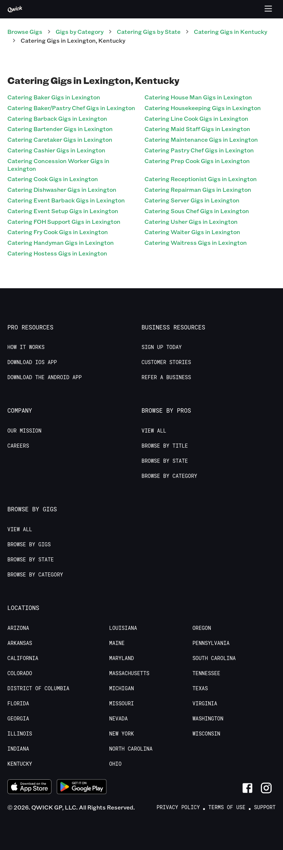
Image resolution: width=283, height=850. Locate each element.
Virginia (204, 703)
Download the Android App (44, 377)
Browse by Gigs (29, 544)
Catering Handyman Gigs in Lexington (60, 242)
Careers (18, 445)
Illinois (19, 733)
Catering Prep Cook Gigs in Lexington (197, 161)
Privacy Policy (178, 807)
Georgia (18, 718)
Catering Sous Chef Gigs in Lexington (196, 211)
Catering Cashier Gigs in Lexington (56, 150)
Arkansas (19, 643)
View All (154, 430)
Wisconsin (206, 733)
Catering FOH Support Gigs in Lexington (63, 221)
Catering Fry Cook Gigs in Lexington (57, 232)
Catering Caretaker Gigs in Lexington (59, 139)
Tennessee (206, 673)
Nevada (118, 718)
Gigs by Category (80, 31)
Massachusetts (129, 673)
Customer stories (166, 362)
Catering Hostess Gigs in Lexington (57, 253)
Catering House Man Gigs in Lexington (198, 97)
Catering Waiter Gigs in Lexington (192, 232)
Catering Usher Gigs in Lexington (191, 221)
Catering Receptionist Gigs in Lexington (200, 179)
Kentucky (19, 764)
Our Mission (24, 430)
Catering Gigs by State (149, 31)
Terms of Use (226, 807)
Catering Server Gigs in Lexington (192, 200)
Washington (207, 718)
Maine (117, 643)
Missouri (121, 703)
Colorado (19, 673)
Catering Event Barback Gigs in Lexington (66, 200)
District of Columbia (38, 688)
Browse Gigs (24, 31)
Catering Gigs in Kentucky (230, 31)
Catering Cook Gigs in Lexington (52, 179)
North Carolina (131, 748)
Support (265, 807)
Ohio (115, 764)
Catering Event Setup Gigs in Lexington (62, 211)
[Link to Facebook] (247, 788)
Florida (18, 703)
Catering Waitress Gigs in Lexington (195, 242)
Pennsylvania (211, 643)
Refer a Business (166, 377)
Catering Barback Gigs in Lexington (57, 118)
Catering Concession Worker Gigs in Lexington (58, 164)
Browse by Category (169, 476)
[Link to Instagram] (266, 788)
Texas (200, 688)
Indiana (18, 748)
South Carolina (214, 658)
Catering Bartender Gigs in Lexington (60, 129)
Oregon (201, 628)
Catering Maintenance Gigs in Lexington (201, 139)
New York (121, 733)
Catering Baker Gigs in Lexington (53, 97)
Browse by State (165, 461)
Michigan (121, 688)
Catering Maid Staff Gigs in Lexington (197, 129)
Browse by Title (165, 445)
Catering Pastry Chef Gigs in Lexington (199, 150)
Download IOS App (32, 362)
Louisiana (123, 628)
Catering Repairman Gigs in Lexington (197, 189)
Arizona (18, 628)
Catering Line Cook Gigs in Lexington (196, 118)
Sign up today (162, 347)
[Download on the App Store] (29, 787)
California (22, 658)
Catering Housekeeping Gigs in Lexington (202, 108)
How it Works (26, 347)
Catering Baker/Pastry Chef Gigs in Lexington (71, 108)
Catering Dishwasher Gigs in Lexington (61, 189)
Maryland (121, 658)
